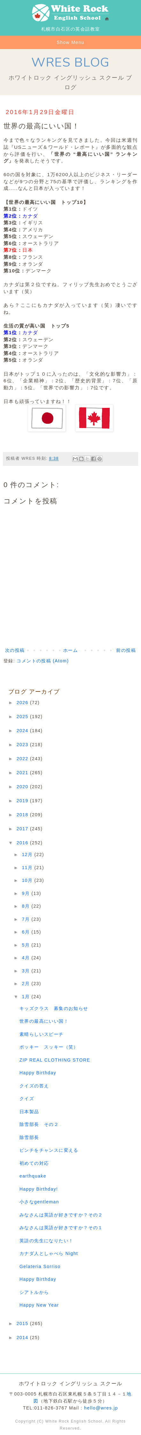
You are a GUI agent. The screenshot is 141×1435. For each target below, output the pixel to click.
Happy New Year (39, 1305)
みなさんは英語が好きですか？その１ (61, 1227)
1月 (27, 996)
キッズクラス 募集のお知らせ (53, 1008)
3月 (27, 970)
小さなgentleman (39, 1201)
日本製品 (29, 1111)
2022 (23, 758)
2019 (23, 800)
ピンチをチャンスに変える (48, 1150)
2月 (27, 983)
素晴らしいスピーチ (41, 1034)
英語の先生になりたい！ (46, 1240)
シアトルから (34, 1292)
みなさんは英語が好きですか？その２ (61, 1214)
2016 (23, 842)
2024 (23, 730)
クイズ (26, 1098)
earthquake (32, 1176)
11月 (28, 867)
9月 (27, 893)
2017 (23, 828)
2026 (23, 702)
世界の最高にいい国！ (44, 1021)
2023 (23, 744)
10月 (28, 880)
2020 (23, 786)
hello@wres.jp (101, 1407)
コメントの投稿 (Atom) (43, 660)
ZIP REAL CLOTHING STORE (54, 1060)
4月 (27, 957)
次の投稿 (15, 650)
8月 (27, 906)
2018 (23, 814)
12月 (28, 854)
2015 (23, 1323)
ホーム (70, 650)
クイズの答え (36, 1085)
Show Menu (71, 42)
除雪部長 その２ (39, 1124)
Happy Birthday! (38, 1189)
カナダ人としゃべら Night (48, 1253)
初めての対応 (34, 1163)
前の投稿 (126, 650)
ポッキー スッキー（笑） (48, 1046)
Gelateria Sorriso (40, 1266)
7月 (27, 919)
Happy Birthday (37, 1072)
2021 (23, 772)
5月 (27, 945)
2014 (23, 1337)
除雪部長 (29, 1137)
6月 (27, 931)
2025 (23, 716)
